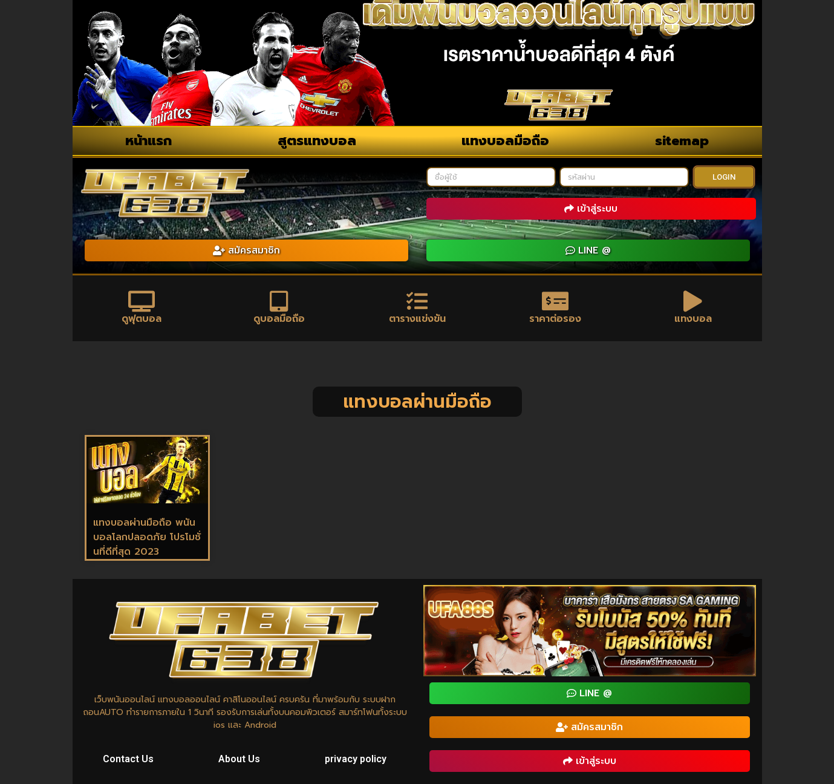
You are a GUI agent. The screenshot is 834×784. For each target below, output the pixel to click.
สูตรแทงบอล (317, 141)
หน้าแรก (148, 141)
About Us (239, 759)
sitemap (682, 141)
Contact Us (128, 759)
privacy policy (355, 759)
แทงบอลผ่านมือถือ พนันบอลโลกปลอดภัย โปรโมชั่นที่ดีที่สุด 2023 (147, 537)
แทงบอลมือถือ (505, 141)
